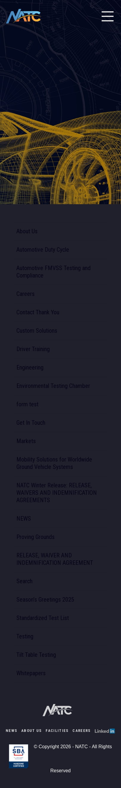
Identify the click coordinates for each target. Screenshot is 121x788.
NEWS (23, 518)
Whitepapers (31, 673)
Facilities (57, 730)
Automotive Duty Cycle (42, 249)
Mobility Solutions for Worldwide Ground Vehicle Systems (54, 463)
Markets (26, 441)
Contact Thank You (37, 312)
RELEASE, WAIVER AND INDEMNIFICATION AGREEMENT (54, 559)
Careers (25, 293)
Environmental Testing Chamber (53, 385)
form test (27, 404)
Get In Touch (30, 422)
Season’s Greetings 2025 (45, 599)
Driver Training (33, 349)
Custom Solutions (36, 330)
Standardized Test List (42, 617)
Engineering (30, 367)
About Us (27, 231)
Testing (24, 636)
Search (24, 581)
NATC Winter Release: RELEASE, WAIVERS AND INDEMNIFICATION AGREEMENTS (56, 493)
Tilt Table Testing (36, 654)
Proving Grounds (35, 536)
